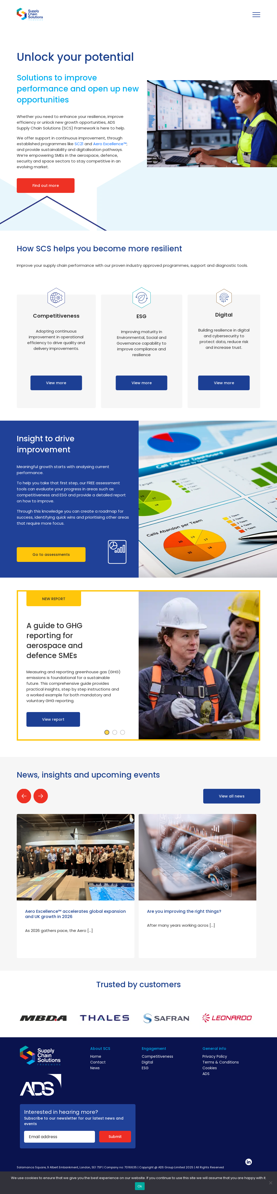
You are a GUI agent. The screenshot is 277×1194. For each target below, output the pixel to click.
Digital (147, 1062)
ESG (145, 1068)
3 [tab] (122, 732)
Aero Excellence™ (110, 143)
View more (56, 383)
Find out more (45, 185)
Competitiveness (157, 1056)
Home (95, 1056)
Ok (140, 1186)
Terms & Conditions (220, 1062)
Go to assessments (51, 554)
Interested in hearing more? (61, 1112)
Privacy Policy (214, 1056)
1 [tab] (106, 732)
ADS (206, 1073)
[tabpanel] (138, 665)
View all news (232, 796)
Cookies (209, 1068)
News (95, 1068)
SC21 (79, 143)
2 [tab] (114, 732)
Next (40, 796)
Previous (24, 796)
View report (53, 719)
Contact (98, 1062)
